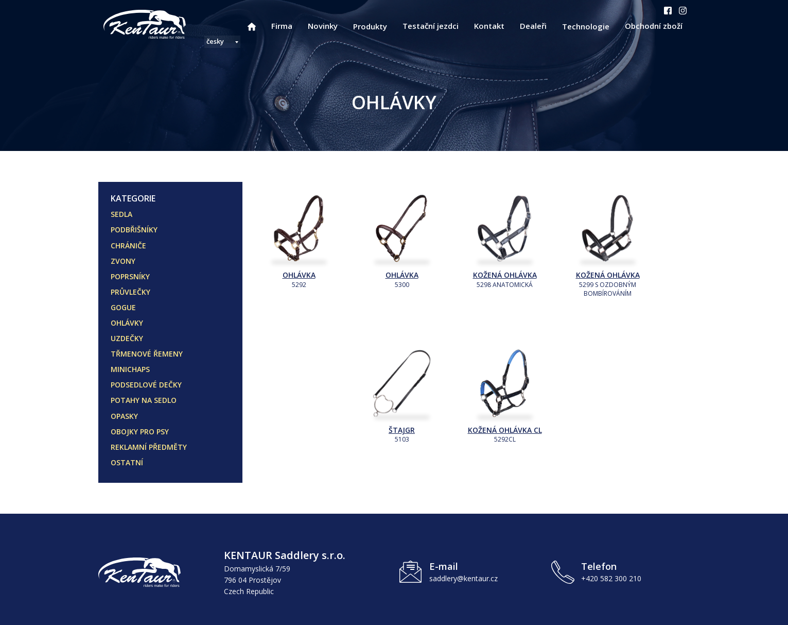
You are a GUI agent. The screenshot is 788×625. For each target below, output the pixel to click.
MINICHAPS (130, 369)
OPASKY (124, 416)
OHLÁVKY (127, 323)
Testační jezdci (430, 26)
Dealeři (533, 26)
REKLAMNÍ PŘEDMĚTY (149, 447)
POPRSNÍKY (130, 276)
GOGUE (123, 307)
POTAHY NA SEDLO (144, 400)
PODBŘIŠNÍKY (134, 229)
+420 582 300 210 (611, 578)
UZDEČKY (127, 338)
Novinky (323, 26)
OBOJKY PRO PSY (140, 431)
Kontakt (489, 26)
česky (215, 41)
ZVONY (123, 261)
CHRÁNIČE (128, 245)
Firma (281, 26)
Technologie (585, 26)
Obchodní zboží (653, 26)
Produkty (370, 26)
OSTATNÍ (127, 462)
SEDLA (121, 214)
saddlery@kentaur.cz (463, 578)
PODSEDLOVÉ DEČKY (146, 385)
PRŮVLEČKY (130, 292)
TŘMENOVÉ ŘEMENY (147, 354)
